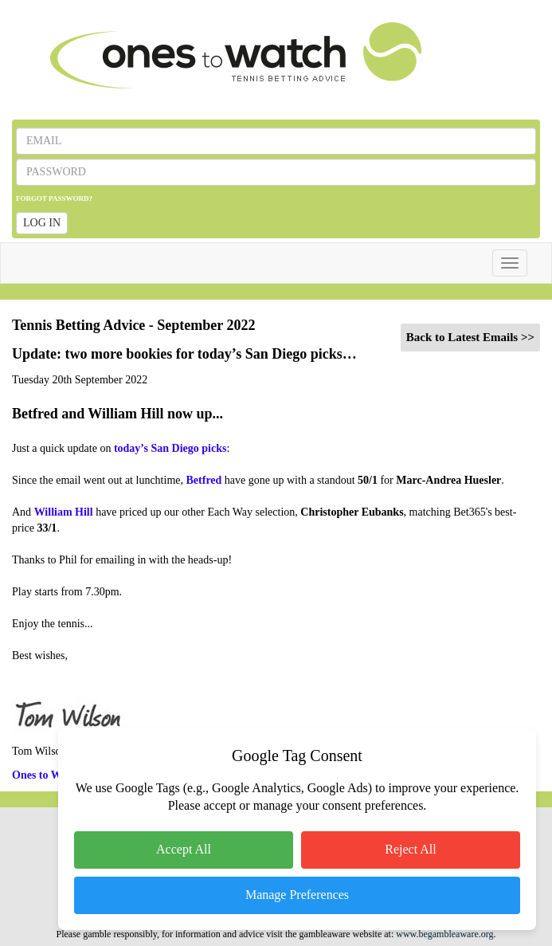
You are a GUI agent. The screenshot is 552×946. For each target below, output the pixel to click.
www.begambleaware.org (444, 934)
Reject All (410, 849)
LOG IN (42, 223)
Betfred (204, 480)
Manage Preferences (297, 894)
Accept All (183, 849)
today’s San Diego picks (170, 448)
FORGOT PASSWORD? (54, 198)
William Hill (63, 512)
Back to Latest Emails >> (470, 337)
